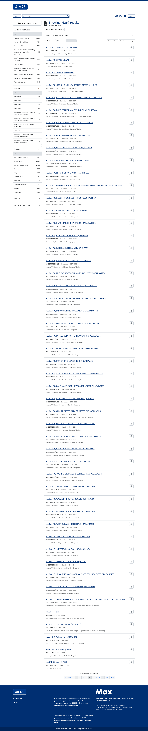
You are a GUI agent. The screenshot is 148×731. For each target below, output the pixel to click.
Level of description (23, 205)
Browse (16, 16)
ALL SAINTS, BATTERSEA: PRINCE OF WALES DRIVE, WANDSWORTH (74, 97)
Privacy (15, 702)
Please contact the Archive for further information (27, 135)
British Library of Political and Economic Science (27, 69)
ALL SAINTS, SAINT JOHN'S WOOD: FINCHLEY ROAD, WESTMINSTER (74, 373)
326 (107, 677)
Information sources (27, 157)
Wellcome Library (27, 46)
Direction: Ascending (126, 41)
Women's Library (27, 82)
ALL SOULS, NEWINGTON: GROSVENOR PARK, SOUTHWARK (70, 587)
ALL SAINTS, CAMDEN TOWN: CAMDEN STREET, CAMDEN (69, 123)
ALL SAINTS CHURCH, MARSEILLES (60, 72)
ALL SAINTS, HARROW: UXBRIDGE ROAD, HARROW (66, 210)
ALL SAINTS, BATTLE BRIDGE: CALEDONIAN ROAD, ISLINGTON (71, 110)
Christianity (27, 192)
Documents (27, 161)
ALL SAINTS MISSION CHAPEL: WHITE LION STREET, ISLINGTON (72, 85)
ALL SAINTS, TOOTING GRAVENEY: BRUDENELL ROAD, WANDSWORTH (75, 474)
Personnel (27, 169)
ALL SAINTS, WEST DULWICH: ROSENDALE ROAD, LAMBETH (70, 524)
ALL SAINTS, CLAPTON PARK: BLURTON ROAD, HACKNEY (69, 148)
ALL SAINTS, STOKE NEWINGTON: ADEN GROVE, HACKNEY (70, 449)
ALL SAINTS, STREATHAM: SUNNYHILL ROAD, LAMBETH (68, 461)
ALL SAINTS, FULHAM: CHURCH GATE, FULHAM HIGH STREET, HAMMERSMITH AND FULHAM (84, 185)
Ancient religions (27, 184)
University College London (27, 78)
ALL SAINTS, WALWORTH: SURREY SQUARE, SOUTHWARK (70, 499)
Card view (61, 41)
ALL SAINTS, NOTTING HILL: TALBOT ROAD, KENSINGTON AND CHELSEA (76, 298)
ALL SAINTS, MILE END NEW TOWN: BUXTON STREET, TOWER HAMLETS (76, 273)
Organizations (27, 173)
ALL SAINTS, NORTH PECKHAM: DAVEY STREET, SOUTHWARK (71, 286)
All (15, 34)
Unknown (27, 97)
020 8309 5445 (74, 703)
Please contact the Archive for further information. (27, 113)
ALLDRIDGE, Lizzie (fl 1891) (56, 662)
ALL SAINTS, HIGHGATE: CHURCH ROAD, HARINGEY (67, 235)
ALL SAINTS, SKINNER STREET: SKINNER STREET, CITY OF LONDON (73, 411)
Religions (27, 181)
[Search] (46, 16)
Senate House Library (27, 42)
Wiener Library (27, 64)
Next (112, 677)
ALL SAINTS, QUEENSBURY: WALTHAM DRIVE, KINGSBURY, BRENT (73, 348)
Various (27, 130)
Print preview (50, 41)
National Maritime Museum (27, 74)
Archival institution (22, 30)
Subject (17, 149)
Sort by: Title (112, 41)
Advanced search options (57, 35)
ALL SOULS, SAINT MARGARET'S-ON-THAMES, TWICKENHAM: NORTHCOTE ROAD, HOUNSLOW (86, 599)
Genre (17, 198)
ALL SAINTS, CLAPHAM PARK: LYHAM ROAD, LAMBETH (68, 135)
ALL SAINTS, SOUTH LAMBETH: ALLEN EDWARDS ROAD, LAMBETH (73, 436)
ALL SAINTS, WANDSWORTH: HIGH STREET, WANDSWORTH (70, 511)
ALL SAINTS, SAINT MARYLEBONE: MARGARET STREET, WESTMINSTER (75, 386)
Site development (102, 698)
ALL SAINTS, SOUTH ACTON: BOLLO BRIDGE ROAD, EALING (70, 424)
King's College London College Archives (27, 59)
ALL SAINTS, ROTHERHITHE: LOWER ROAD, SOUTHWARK (69, 361)
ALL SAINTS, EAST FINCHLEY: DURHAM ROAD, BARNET (68, 160)
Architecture (27, 177)
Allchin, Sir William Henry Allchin (59, 649)
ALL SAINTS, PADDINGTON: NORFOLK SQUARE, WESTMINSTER (72, 311)
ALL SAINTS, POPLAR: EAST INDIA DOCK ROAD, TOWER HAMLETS (73, 323)
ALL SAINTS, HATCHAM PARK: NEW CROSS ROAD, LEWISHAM (71, 223)
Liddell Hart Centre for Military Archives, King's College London (27, 52)
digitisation (116, 698)
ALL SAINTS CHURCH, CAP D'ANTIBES (61, 47)
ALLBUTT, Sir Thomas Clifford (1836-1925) (63, 624)
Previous (68, 677)
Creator (17, 88)
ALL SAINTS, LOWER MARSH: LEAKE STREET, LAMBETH (68, 261)
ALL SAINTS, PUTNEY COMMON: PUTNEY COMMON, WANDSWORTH (74, 336)
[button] (116, 16)
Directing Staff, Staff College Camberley (27, 125)
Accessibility (17, 698)
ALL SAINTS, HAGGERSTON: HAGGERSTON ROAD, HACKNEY (71, 198)
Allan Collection (52, 612)
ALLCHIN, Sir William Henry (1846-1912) (62, 637)
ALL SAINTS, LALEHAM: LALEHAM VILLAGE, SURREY (67, 248)
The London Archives (27, 38)
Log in (131, 16)
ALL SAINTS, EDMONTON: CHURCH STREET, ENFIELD (67, 173)
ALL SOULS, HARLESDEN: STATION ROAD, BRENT (66, 562)
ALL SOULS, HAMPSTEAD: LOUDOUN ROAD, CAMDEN (68, 549)
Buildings (27, 188)
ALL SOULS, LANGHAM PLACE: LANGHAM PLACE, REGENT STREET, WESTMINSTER (80, 574)
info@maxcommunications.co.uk (66, 705)
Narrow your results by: (27, 23)
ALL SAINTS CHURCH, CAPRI (57, 60)
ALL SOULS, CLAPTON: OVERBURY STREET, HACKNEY (68, 536)
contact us (120, 707)
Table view (71, 41)
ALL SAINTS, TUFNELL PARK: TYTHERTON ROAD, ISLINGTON (70, 486)
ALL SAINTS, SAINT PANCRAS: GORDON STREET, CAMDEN (70, 398)
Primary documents (27, 165)
